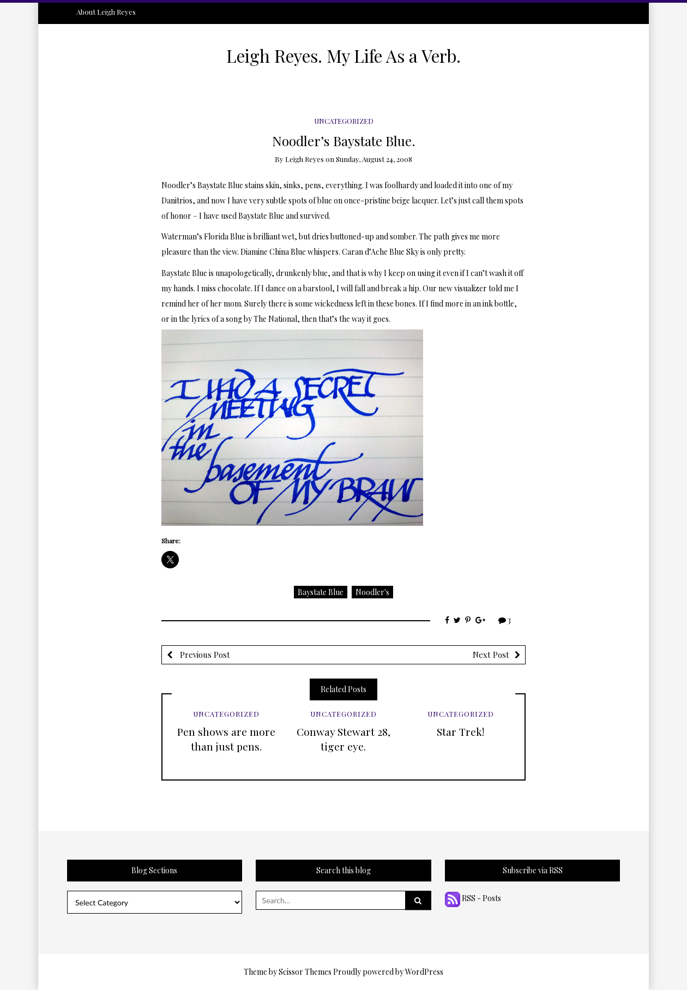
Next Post (491, 654)
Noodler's (372, 592)
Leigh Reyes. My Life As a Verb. (343, 55)
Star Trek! (460, 731)
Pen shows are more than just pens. (226, 738)
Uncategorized (343, 120)
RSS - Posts (473, 898)
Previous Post (204, 654)
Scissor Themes (305, 972)
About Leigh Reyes (106, 11)
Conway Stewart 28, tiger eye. (343, 738)
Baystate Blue (320, 592)
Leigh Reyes (304, 159)
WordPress (424, 972)
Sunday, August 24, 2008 (374, 159)
